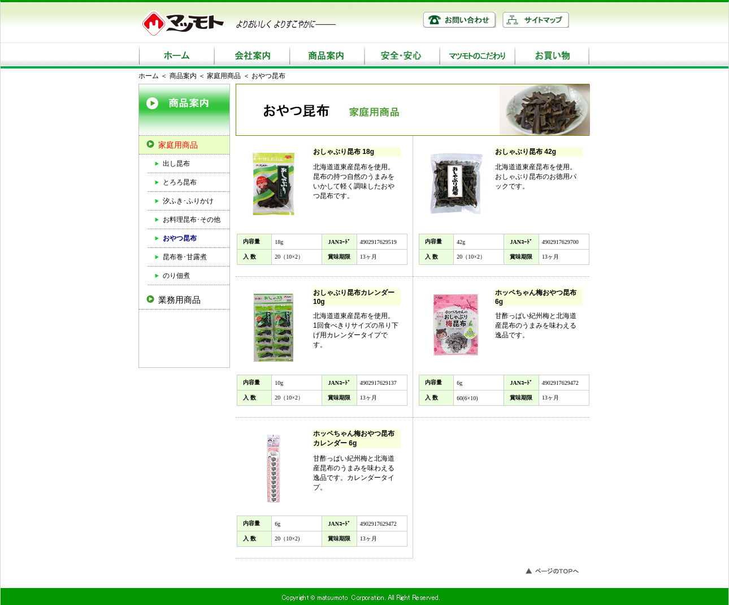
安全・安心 (401, 55)
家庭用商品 (224, 76)
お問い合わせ (459, 19)
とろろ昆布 (180, 182)
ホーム (176, 55)
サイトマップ (535, 19)
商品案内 (326, 55)
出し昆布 (176, 164)
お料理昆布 (180, 220)
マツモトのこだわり (476, 55)
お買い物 (551, 55)
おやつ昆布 (180, 238)
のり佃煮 (176, 276)
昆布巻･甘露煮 (185, 257)
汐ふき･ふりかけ (188, 201)
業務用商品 (179, 299)
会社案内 (251, 55)
